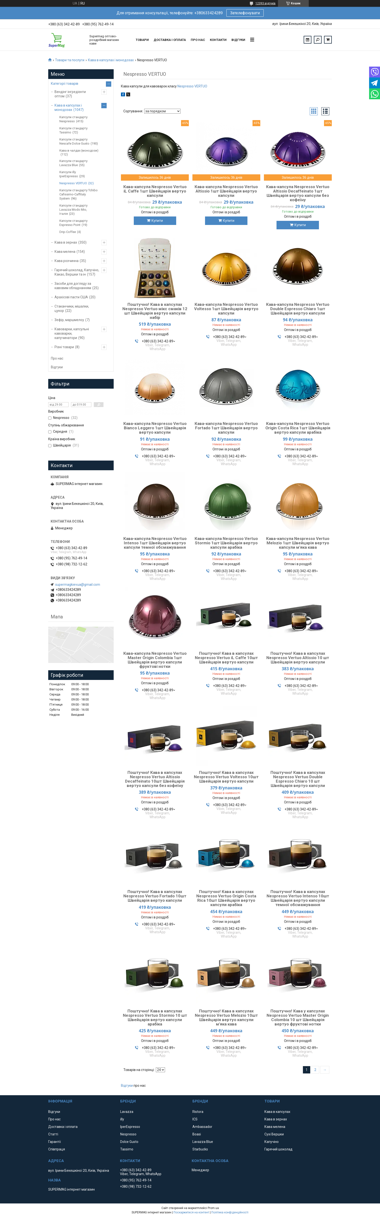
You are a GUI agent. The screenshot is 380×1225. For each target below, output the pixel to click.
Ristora (197, 1112)
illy (122, 1119)
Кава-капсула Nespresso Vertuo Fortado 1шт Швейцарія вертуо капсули (226, 427)
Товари (142, 40)
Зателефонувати (245, 13)
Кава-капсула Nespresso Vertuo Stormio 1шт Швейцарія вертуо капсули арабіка (226, 542)
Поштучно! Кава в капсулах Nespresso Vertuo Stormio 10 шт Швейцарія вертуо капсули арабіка (155, 1017)
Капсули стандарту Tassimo (73, 130)
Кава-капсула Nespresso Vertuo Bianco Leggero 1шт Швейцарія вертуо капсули (155, 427)
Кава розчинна (67, 261)
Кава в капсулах (277, 1112)
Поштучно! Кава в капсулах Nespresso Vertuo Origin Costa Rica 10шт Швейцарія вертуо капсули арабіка (226, 898)
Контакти (218, 40)
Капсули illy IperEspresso (68, 174)
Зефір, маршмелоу (69, 320)
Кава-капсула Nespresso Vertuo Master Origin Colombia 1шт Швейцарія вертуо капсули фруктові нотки (155, 660)
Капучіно (271, 1142)
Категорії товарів (64, 83)
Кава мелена (65, 252)
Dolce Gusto (129, 1142)
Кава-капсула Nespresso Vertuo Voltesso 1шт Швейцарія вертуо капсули (226, 308)
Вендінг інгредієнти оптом (70, 94)
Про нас (198, 40)
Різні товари (64, 347)
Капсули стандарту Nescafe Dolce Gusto (74, 141)
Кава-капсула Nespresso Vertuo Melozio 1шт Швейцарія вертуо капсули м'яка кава (297, 542)
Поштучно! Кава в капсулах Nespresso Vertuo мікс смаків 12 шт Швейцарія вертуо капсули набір (154, 311)
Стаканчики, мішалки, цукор (72, 308)
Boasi (196, 1134)
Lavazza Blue (202, 1142)
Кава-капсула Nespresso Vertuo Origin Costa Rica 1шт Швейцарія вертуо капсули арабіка (297, 427)
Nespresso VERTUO (192, 86)
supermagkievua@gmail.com (77, 584)
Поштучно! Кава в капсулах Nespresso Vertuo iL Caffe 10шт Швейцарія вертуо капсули (226, 657)
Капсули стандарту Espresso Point (73, 223)
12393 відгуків (265, 3)
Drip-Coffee (67, 232)
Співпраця (56, 1149)
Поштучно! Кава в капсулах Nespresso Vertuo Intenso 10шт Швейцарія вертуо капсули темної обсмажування (298, 898)
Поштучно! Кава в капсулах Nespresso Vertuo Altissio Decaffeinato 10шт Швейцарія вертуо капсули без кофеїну (155, 779)
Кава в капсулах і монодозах (111, 60)
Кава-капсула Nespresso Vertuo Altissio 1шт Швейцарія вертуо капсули (226, 191)
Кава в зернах (66, 242)
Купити (157, 221)
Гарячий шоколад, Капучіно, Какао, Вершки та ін (77, 272)
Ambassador (202, 1127)
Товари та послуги (69, 60)
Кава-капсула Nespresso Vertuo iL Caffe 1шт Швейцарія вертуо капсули (155, 191)
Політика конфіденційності (229, 1212)
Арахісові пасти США (71, 297)
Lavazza (126, 1112)
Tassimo (126, 1149)
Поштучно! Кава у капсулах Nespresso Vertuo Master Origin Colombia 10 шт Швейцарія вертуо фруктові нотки (298, 1017)
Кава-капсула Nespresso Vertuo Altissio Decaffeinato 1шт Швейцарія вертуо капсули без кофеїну (297, 193)
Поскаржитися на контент (191, 1212)
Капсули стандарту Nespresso (73, 119)
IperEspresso (130, 1127)
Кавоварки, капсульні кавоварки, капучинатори (72, 333)
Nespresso (128, 1134)
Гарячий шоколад (278, 1149)
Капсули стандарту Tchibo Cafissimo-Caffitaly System (78, 194)
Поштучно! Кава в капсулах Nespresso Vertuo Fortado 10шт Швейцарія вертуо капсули (154, 895)
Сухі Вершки (274, 1134)
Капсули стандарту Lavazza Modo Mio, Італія (73, 210)
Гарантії (54, 1142)
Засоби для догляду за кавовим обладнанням (73, 286)
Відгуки (238, 40)
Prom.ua (213, 1208)
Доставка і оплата (170, 40)
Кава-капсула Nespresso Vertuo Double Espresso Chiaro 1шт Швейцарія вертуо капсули (297, 308)
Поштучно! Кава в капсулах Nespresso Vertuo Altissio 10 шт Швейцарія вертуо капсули (297, 657)
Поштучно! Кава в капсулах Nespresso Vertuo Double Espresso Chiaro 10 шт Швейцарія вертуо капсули (297, 779)
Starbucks (200, 1149)
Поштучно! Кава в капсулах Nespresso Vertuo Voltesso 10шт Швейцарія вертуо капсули (226, 776)
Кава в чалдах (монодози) (78, 150)
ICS (195, 1119)
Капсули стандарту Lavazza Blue (73, 163)
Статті (53, 1134)
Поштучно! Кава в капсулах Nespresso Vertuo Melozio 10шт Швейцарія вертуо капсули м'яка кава (226, 1017)
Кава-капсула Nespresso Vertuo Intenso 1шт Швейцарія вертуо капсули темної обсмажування (155, 542)
